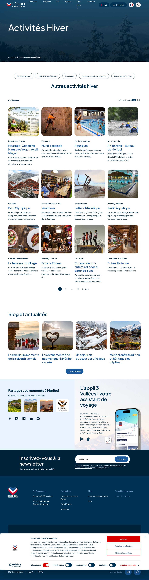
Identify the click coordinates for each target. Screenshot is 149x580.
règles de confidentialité (113, 465)
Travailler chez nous (124, 491)
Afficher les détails (128, 575)
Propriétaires (66, 504)
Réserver (118, 5)
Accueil (11, 57)
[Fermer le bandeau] (145, 547)
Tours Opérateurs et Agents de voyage (41, 502)
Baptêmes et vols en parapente (94, 76)
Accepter (123, 549)
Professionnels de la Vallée (69, 497)
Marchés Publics (122, 496)
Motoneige (69, 76)
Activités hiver (20, 57)
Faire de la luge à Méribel (48, 76)
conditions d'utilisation (83, 468)
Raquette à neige (23, 76)
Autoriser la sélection (124, 556)
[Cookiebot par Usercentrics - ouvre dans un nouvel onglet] (15, 575)
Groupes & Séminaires (42, 496)
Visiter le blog (74, 371)
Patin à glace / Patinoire (123, 76)
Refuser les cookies (123, 563)
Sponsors (65, 509)
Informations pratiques (98, 496)
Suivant (85, 289)
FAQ (90, 501)
